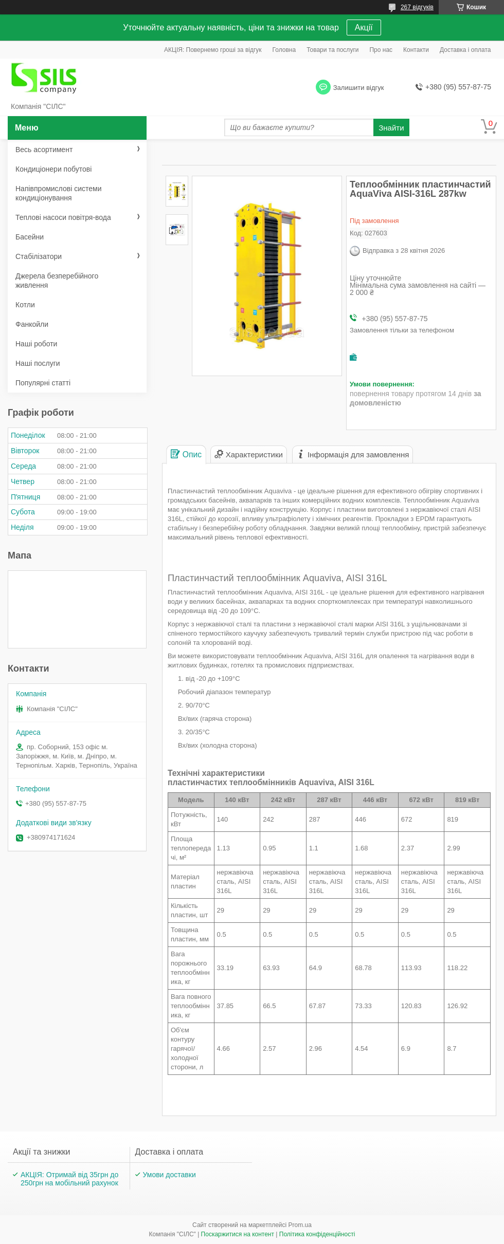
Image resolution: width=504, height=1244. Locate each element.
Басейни (29, 237)
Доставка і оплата (465, 49)
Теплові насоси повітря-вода (63, 217)
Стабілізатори (38, 256)
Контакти (416, 49)
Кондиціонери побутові (53, 169)
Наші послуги (37, 363)
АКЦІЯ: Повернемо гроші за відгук (213, 49)
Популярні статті (42, 383)
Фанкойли (31, 324)
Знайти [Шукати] (391, 127)
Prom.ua (300, 1225)
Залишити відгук (358, 87)
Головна (284, 49)
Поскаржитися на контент (237, 1234)
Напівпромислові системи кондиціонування (58, 193)
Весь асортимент (44, 149)
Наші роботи (36, 344)
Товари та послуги (332, 49)
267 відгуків (417, 7)
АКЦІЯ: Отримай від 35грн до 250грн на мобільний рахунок (69, 1179)
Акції (364, 27)
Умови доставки (169, 1175)
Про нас (380, 49)
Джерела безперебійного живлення (56, 280)
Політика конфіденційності (317, 1234)
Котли (25, 305)
